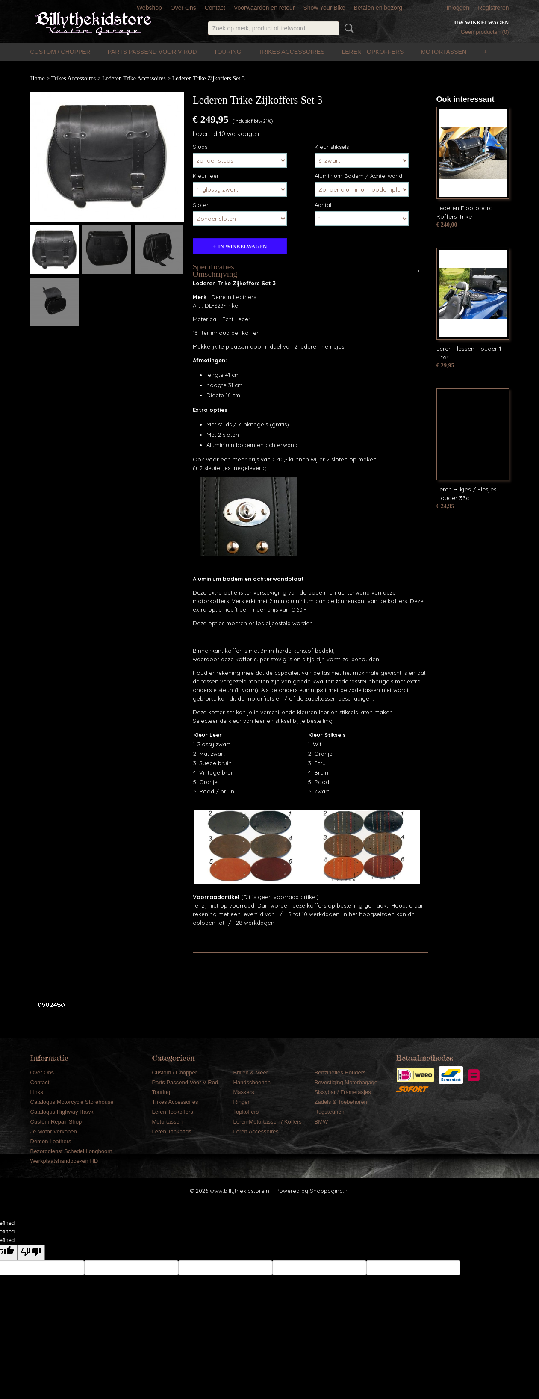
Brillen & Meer (250, 1072)
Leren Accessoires (256, 1131)
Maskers (243, 1092)
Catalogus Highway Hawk (62, 1112)
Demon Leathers (50, 1141)
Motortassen (443, 51)
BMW (321, 1121)
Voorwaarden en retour (264, 7)
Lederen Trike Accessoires (134, 78)
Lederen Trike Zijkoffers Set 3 (208, 78)
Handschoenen (252, 1082)
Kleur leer (206, 175)
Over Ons (183, 7)
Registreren (493, 7)
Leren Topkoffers (373, 51)
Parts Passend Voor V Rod (152, 51)
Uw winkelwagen (481, 22)
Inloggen (457, 7)
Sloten (201, 204)
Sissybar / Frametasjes (343, 1092)
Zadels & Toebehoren (341, 1102)
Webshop (149, 7)
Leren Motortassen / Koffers (267, 1121)
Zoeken (347, 28)
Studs (200, 146)
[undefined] (31, 1252)
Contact (215, 7)
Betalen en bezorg (377, 7)
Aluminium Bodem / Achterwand (358, 175)
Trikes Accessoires (292, 51)
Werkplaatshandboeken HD (64, 1161)
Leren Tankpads (171, 1131)
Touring (227, 51)
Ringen (242, 1102)
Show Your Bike (324, 7)
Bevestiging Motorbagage (346, 1082)
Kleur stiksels (332, 146)
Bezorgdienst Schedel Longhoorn (71, 1151)
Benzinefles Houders (340, 1072)
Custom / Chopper (60, 51)
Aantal (323, 204)
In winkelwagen (242, 246)
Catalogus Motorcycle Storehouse (72, 1102)
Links (36, 1092)
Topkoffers (246, 1112)
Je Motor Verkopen (53, 1131)
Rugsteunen (330, 1112)
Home (37, 78)
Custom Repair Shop (56, 1121)
